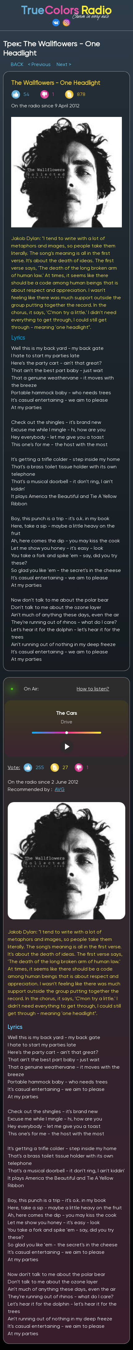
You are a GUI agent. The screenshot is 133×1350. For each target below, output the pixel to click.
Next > (64, 64)
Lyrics (15, 1026)
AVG (60, 789)
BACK (18, 64)
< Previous (39, 64)
